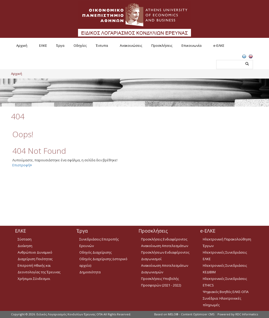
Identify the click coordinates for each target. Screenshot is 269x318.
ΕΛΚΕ (43, 45)
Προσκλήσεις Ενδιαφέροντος (164, 239)
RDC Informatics (246, 314)
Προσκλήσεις (161, 45)
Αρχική (21, 45)
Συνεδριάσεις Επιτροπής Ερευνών (99, 242)
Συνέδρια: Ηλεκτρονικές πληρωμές (222, 301)
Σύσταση (25, 239)
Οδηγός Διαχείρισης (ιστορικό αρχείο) (103, 262)
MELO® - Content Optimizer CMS (191, 314)
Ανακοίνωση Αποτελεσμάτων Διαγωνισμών (164, 268)
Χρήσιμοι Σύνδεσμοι (34, 278)
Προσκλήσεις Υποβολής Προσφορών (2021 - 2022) (161, 282)
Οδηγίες (80, 45)
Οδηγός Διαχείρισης (95, 252)
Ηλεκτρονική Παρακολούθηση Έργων (227, 242)
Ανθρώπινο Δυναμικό (35, 252)
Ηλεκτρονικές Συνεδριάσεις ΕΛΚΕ (225, 255)
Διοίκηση (25, 245)
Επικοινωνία (191, 45)
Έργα (60, 45)
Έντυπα (102, 45)
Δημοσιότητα (90, 272)
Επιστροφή (22, 165)
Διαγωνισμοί (151, 259)
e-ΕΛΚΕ (218, 45)
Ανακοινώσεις (131, 45)
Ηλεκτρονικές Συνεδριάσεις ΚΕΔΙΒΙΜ (225, 268)
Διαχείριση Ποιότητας (35, 259)
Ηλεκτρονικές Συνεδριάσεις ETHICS (225, 282)
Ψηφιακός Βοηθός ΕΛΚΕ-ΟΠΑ (226, 291)
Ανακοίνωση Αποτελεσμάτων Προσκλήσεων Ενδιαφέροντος (165, 249)
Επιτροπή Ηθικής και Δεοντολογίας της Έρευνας (39, 268)
